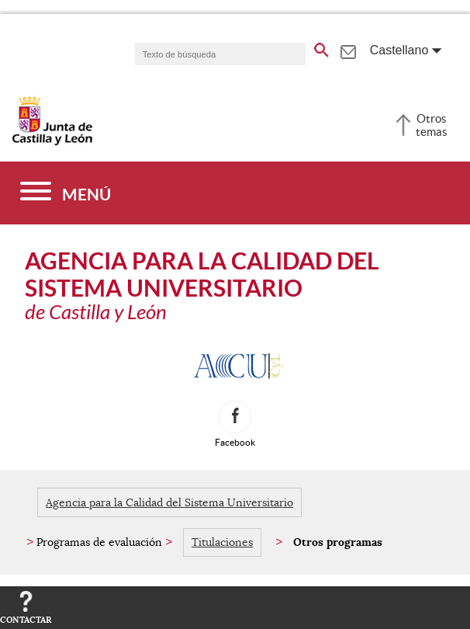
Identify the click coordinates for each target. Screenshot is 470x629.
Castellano (399, 50)
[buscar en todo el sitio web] (321, 47)
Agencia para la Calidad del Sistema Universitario (169, 502)
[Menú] (65, 193)
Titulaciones (222, 542)
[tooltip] (348, 50)
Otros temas (432, 125)
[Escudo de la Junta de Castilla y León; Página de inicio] (52, 142)
